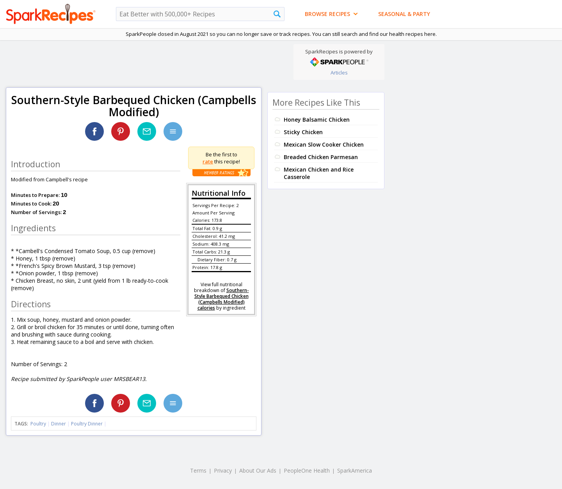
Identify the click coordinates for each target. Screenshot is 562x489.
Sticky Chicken (303, 132)
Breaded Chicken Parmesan (321, 157)
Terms (198, 470)
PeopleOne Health (307, 470)
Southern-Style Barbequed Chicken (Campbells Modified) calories (221, 299)
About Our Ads (257, 470)
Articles (339, 72)
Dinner (58, 423)
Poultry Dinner (87, 423)
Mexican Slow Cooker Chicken (324, 144)
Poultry (38, 423)
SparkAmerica (354, 470)
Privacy (223, 470)
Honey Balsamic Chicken (317, 119)
